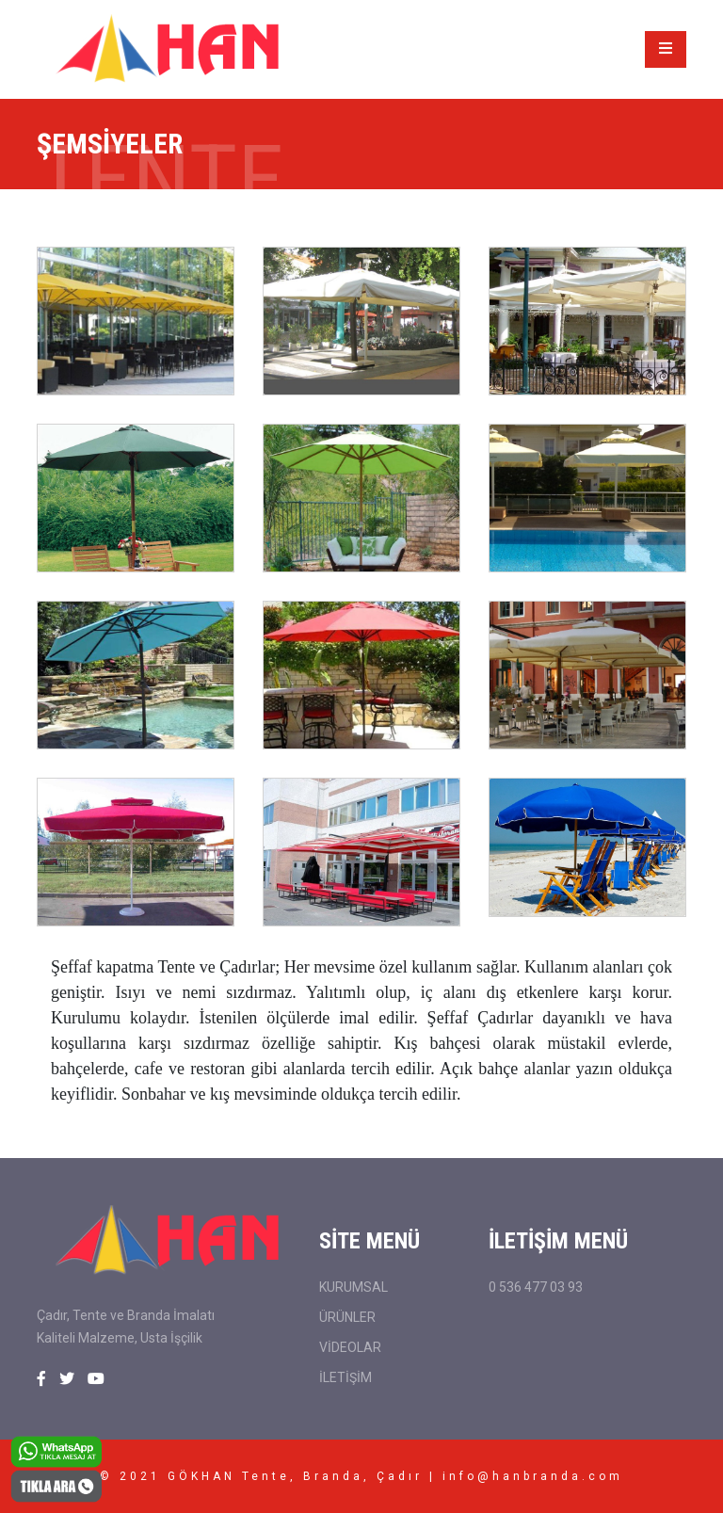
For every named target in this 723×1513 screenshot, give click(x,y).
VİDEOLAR (350, 1347)
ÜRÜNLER (347, 1317)
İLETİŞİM (345, 1377)
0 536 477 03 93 (536, 1287)
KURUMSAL (353, 1287)
